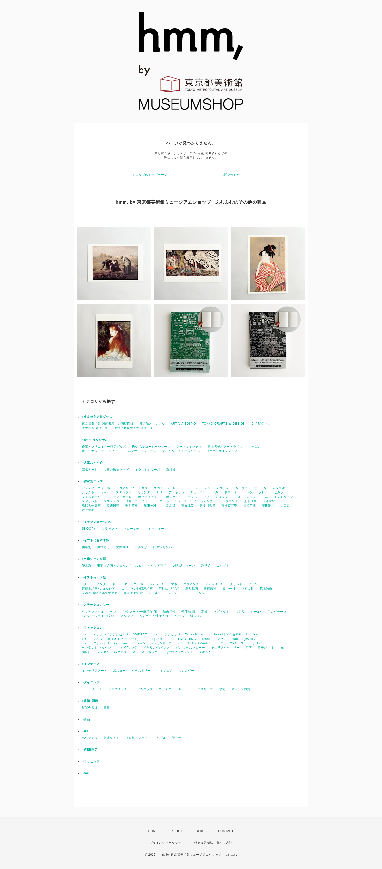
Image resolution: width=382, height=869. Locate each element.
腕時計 (86, 652)
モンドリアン (283, 497)
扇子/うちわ (266, 647)
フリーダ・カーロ (119, 497)
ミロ (237, 497)
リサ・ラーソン (136, 501)
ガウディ (222, 488)
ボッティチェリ (149, 497)
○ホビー (87, 731)
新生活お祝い (162, 547)
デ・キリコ (176, 492)
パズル (161, 738)
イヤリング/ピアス (156, 647)
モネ (265, 497)
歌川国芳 (113, 505)
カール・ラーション (196, 488)
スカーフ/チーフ (232, 643)
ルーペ (179, 616)
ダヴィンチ (191, 584)
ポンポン (172, 497)
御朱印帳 (169, 611)
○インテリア (91, 663)
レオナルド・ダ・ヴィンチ (194, 501)
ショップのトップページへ (152, 174)
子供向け (140, 547)
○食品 (86, 719)
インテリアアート (94, 670)
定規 (204, 611)
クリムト (88, 492)
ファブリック (117, 689)
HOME (153, 831)
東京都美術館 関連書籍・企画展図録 (108, 423)
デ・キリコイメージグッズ (181, 451)
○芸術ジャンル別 (94, 559)
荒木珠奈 (250, 501)
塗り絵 (176, 738)
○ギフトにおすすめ (95, 540)
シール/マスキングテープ (268, 611)
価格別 (86, 547)
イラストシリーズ (147, 469)
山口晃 (285, 505)
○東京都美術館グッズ (97, 417)
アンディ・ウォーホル (98, 488)
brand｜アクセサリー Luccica (236, 634)
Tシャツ (140, 643)
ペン (113, 611)
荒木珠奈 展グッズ (95, 428)
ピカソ (279, 492)
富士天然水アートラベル (225, 446)
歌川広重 (131, 505)
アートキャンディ (189, 446)
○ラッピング (91, 761)
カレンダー (186, 670)
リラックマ (110, 528)
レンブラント (228, 501)
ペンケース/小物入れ (154, 616)
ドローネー (232, 492)
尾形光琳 (150, 505)
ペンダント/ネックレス (98, 647)
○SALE (87, 773)
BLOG (200, 831)
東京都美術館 (133, 593)
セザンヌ (144, 492)
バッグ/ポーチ (162, 643)
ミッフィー (156, 528)
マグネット (221, 611)
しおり (240, 611)
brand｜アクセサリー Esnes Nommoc (181, 634)
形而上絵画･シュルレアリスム (103, 588)
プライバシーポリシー (165, 843)
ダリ (159, 492)
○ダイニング (91, 682)
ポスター (119, 670)
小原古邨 (168, 505)
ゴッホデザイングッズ (222, 451)
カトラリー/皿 (92, 689)
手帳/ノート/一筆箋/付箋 (139, 611)
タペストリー (141, 670)
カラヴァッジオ (246, 488)
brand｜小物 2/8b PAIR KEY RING (170, 639)
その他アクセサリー (225, 647)
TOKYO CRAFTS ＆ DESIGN (224, 423)
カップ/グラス (143, 689)
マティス (191, 497)
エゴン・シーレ (165, 488)
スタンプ (127, 616)
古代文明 (88, 510)
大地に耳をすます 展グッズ (133, 428)
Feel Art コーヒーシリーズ (151, 446)
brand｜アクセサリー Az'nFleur (105, 643)
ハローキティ (133, 528)
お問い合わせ (230, 174)
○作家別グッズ (92, 481)
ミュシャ (222, 497)
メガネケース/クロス (112, 652)
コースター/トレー (172, 689)
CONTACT (226, 831)
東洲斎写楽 (229, 505)
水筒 (222, 689)
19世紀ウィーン (183, 565)
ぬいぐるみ (90, 738)
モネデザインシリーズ (140, 451)
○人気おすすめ (92, 462)
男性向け (103, 547)
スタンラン (124, 492)
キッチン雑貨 (240, 689)
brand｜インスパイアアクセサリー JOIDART (114, 634)
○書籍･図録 (90, 701)
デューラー (198, 492)
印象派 (86, 565)
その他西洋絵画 (142, 588)
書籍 (107, 707)
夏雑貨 (171, 469)
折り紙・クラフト (138, 738)
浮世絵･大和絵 (169, 588)
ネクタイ (256, 643)
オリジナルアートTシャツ (100, 451)
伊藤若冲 (269, 501)
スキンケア (207, 652)
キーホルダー (151, 652)
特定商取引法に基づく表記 (213, 843)
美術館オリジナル (152, 423)
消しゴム (196, 616)
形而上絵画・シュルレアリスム (119, 565)
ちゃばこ (254, 446)
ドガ (215, 492)
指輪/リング (129, 647)
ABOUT (176, 831)
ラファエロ (111, 501)
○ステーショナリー (95, 604)
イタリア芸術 (157, 565)
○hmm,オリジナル (95, 439)
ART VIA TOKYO (183, 423)
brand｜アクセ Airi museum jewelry (228, 639)
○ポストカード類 (94, 577)
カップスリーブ (202, 689)
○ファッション (92, 627)
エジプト (223, 565)
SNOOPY (89, 528)
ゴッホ (105, 492)
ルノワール (161, 501)
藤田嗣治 (268, 505)
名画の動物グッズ (116, 469)
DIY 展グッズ (261, 423)
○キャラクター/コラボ (98, 521)
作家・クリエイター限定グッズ (104, 446)
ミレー (105, 510)
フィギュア (164, 670)
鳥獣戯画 (191, 588)
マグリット (90, 501)
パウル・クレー (257, 492)
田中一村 (229, 588)
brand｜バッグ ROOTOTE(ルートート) (110, 639)
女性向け (122, 547)
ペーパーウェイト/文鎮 (98, 616)
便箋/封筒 (188, 611)
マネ (206, 497)
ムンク (251, 497)
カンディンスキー (275, 488)
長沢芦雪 (249, 505)
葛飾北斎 (187, 505)
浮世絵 (206, 565)
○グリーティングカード (98, 584)
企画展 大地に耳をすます (100, 593)
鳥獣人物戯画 (91, 505)
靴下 (249, 647)
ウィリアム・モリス (133, 488)
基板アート (90, 469)
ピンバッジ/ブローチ (190, 647)
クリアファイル (93, 611)
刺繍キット (111, 738)
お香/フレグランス (180, 652)
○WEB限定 (90, 749)
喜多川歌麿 (208, 505)
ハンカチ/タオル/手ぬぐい (196, 643)
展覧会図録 (90, 707)
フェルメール (91, 497)
